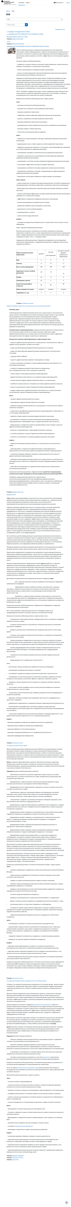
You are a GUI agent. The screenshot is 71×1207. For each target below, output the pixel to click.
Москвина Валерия (18, 44)
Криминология (11, 494)
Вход (68, 2)
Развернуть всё (60, 29)
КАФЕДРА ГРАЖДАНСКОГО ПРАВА (19, 32)
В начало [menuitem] (21, 2)
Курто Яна (15, 1159)
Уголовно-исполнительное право (17, 745)
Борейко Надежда (17, 1156)
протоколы (46, 1057)
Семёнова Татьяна (27, 303)
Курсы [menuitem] (28, 2)
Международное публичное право (17, 37)
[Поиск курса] (15, 24)
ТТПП (8, 41)
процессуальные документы (43, 1004)
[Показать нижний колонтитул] (66, 1202)
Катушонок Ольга (17, 743)
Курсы (8, 11)
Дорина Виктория (17, 39)
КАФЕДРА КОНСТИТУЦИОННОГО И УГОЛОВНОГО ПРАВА (25, 34)
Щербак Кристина (17, 492)
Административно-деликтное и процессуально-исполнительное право (28, 306)
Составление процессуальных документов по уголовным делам (27, 981)
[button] (59, 2)
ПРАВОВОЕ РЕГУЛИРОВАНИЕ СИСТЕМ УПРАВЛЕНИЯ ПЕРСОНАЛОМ (28, 46)
